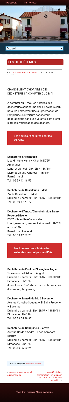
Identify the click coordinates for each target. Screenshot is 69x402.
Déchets (38, 364)
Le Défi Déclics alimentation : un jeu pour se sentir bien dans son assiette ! (49, 376)
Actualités (30, 364)
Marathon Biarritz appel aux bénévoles (19, 373)
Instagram (30, 2)
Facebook (11, 2)
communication (25, 72)
